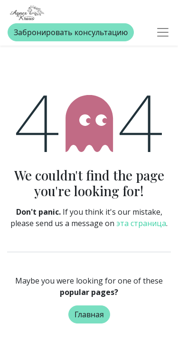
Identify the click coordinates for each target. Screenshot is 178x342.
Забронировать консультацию (71, 32)
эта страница (141, 223)
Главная (89, 314)
